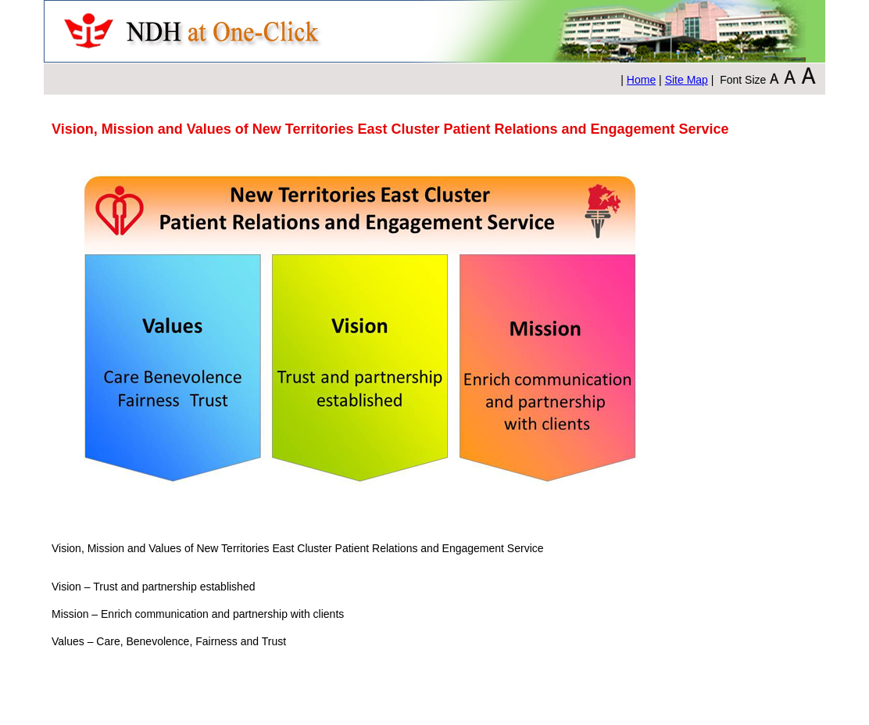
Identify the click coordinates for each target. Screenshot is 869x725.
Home (641, 80)
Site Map (686, 80)
